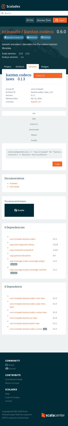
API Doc (30, 20)
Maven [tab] (34, 135)
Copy (57, 164)
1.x (22, 56)
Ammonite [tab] (34, 129)
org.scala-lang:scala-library (22, 244)
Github (9, 365)
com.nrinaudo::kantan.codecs (22, 239)
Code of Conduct (12, 397)
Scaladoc (14, 183)
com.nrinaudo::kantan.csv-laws (23, 318)
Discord (10, 368)
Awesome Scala (44, 20)
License (8, 401)
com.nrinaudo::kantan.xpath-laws (25, 323)
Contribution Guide (13, 379)
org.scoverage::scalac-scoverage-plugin (27, 261)
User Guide (14, 186)
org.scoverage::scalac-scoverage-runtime (28, 269)
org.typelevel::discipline (20, 255)
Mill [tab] (34, 118)
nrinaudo (11, 31)
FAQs (7, 393)
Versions (33, 66)
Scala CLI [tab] (34, 124)
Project (7, 66)
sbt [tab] (34, 113)
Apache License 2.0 (14, 37)
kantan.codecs (39, 31)
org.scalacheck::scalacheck (21, 250)
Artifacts (20, 66)
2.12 (27, 53)
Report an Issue (12, 383)
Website (32, 37)
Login (59, 20)
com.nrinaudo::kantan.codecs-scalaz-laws (28, 312)
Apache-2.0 (36, 101)
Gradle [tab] (34, 140)
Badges (45, 66)
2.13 (21, 53)
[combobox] (48, 75)
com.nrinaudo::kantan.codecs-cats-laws (27, 298)
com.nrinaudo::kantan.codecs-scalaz (26, 329)
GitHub (45, 37)
